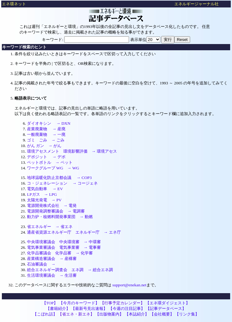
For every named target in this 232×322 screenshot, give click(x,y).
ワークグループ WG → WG (53, 168)
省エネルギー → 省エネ (50, 226)
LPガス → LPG (42, 194)
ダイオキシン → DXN (48, 123)
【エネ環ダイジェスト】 (167, 303)
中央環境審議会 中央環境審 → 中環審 (64, 241)
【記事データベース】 (166, 308)
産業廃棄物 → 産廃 (46, 129)
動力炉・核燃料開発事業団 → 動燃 (60, 216)
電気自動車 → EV (45, 188)
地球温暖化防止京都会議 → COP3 (59, 177)
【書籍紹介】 (58, 308)
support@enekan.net (129, 285)
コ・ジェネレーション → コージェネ (62, 183)
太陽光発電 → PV (44, 200)
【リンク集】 (187, 314)
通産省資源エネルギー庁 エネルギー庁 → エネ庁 (74, 232)
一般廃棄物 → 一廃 (46, 134)
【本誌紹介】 (137, 314)
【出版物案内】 (109, 314)
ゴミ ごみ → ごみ (46, 140)
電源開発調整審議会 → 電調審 (56, 211)
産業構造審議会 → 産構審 (52, 258)
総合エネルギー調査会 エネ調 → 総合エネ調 (70, 269)
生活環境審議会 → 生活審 (52, 275)
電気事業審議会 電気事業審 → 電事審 (64, 247)
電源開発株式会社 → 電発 (52, 205)
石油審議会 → (41, 264)
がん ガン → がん (44, 145)
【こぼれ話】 (45, 314)
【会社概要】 (162, 314)
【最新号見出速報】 (89, 308)
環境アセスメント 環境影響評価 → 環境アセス (72, 151)
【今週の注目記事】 (127, 308)
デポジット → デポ (46, 156)
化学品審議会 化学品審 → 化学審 (60, 253)
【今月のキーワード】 (79, 303)
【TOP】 (50, 303)
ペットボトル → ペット (50, 162)
